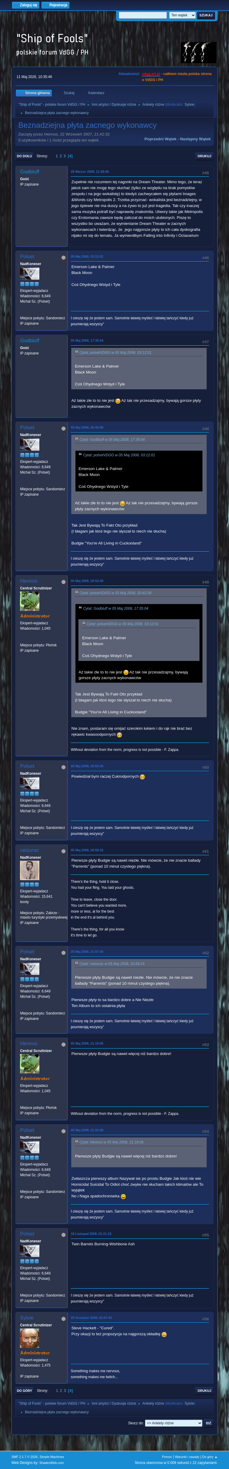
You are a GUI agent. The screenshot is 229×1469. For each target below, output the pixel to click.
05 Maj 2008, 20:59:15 (87, 850)
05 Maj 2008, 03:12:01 (87, 256)
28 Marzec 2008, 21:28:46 (90, 171)
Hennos (29, 581)
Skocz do (135, 1423)
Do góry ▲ (209, 1457)
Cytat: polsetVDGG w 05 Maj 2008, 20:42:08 (115, 593)
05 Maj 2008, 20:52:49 (87, 581)
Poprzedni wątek (160, 139)
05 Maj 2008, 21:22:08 (87, 1130)
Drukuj (204, 156)
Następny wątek (195, 139)
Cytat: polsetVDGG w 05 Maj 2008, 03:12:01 (115, 353)
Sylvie (189, 104)
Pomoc (167, 1457)
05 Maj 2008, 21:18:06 (87, 1043)
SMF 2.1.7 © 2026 (24, 1457)
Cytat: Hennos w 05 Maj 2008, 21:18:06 (111, 1142)
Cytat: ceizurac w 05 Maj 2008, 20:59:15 (111, 964)
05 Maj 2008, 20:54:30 (87, 766)
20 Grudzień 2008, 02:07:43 (91, 1317)
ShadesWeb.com (51, 1463)
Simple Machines (52, 1457)
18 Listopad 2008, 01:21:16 (91, 1233)
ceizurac (29, 850)
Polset (27, 256)
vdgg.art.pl (151, 74)
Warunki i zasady (187, 1457)
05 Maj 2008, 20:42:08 (87, 427)
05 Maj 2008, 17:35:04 (87, 340)
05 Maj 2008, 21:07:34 (87, 951)
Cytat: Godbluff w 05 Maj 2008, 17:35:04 (112, 440)
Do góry (24, 1390)
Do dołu (24, 156)
